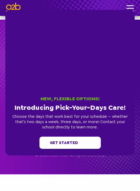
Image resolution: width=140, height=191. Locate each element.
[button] (133, 11)
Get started (70, 142)
